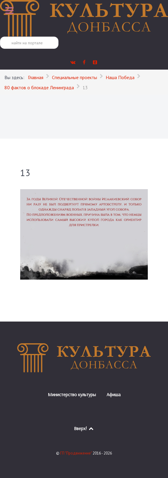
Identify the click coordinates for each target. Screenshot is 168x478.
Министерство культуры (72, 394)
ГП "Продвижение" (76, 453)
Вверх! (84, 428)
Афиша (114, 394)
